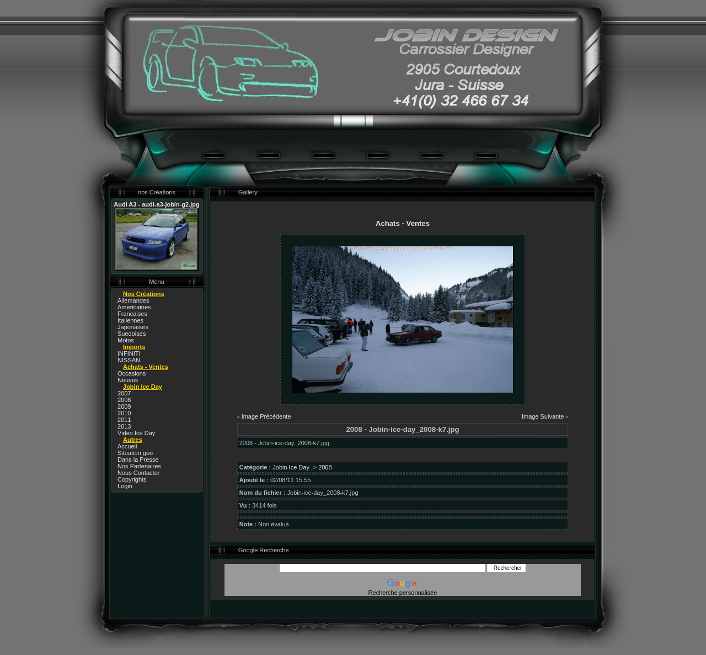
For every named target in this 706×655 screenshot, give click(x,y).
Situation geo (135, 453)
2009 (124, 406)
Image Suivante (543, 416)
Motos (125, 340)
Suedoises (131, 333)
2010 (124, 413)
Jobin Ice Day (290, 467)
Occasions (131, 373)
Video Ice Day (136, 433)
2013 (124, 426)
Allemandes (133, 300)
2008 (124, 400)
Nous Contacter (138, 472)
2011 (124, 419)
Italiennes (130, 320)
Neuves (127, 380)
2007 (124, 393)
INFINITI (129, 353)
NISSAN (128, 360)
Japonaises (132, 327)
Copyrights (132, 479)
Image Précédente (266, 416)
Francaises (132, 313)
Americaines (134, 307)
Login (124, 486)
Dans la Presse (138, 459)
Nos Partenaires (139, 466)
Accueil (127, 446)
